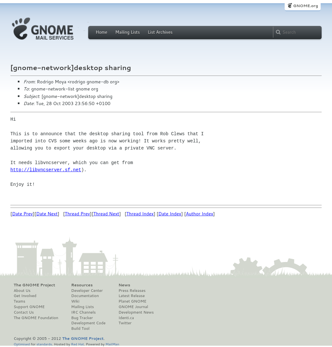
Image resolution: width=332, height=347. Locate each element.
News (124, 285)
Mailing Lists (127, 32)
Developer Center (87, 290)
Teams (19, 301)
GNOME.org (305, 5)
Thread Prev (77, 213)
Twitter (124, 323)
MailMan (112, 343)
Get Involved (25, 295)
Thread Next (106, 213)
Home (101, 32)
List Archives (160, 32)
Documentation (85, 295)
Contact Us (24, 312)
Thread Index (140, 213)
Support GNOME (29, 306)
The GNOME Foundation (36, 317)
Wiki (75, 301)
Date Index (169, 213)
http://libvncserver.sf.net (45, 170)
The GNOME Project (34, 285)
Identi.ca (126, 317)
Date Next (46, 213)
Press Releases (131, 290)
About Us (22, 290)
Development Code (88, 323)
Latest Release (131, 295)
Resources (82, 285)
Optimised (22, 343)
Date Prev (22, 213)
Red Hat (77, 343)
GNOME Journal (133, 306)
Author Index (199, 213)
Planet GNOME (132, 301)
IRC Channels (83, 312)
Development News (136, 312)
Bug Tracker (82, 317)
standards (44, 343)
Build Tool (80, 328)
